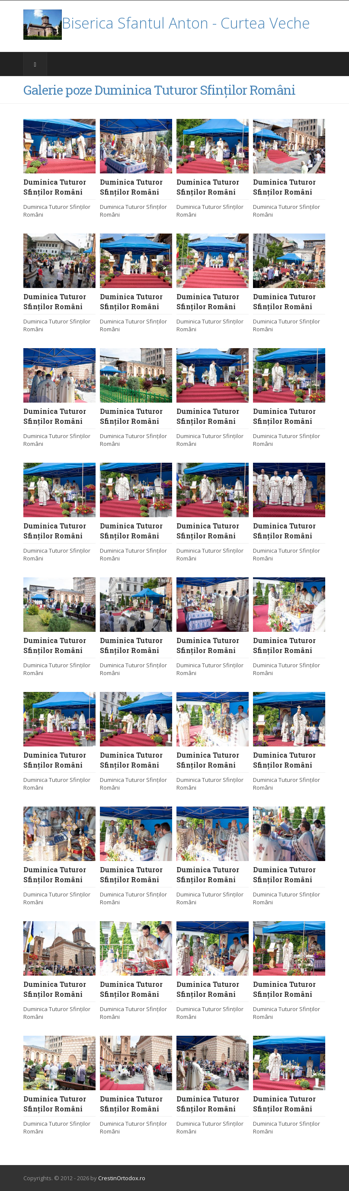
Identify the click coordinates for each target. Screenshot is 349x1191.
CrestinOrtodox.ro (121, 1178)
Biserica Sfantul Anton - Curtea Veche (166, 23)
